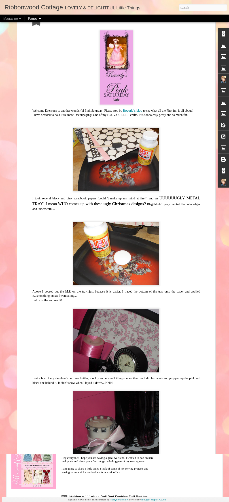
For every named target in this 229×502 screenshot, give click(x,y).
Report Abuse (158, 499)
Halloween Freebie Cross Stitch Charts (100, 242)
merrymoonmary (119, 499)
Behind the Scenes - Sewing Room (97, 446)
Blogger (145, 499)
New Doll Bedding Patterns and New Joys (102, 395)
